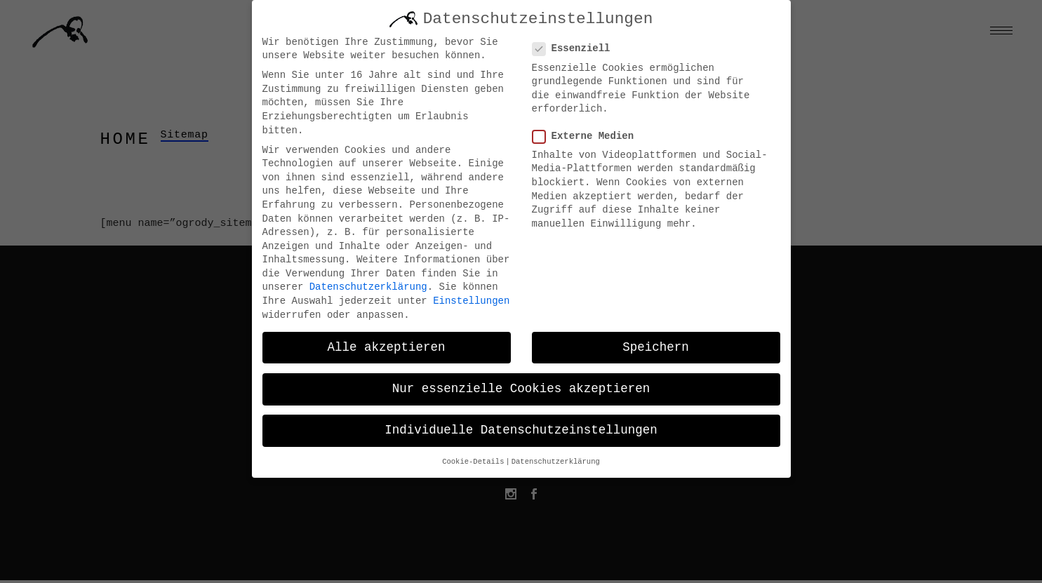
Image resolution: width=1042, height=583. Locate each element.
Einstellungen (471, 296)
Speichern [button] (655, 342)
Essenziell (577, 44)
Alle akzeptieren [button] (386, 342)
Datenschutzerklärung (368, 282)
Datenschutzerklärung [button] (556, 457)
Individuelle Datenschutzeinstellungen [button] (521, 425)
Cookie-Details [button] (473, 457)
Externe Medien (589, 131)
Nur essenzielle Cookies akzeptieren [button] (521, 384)
